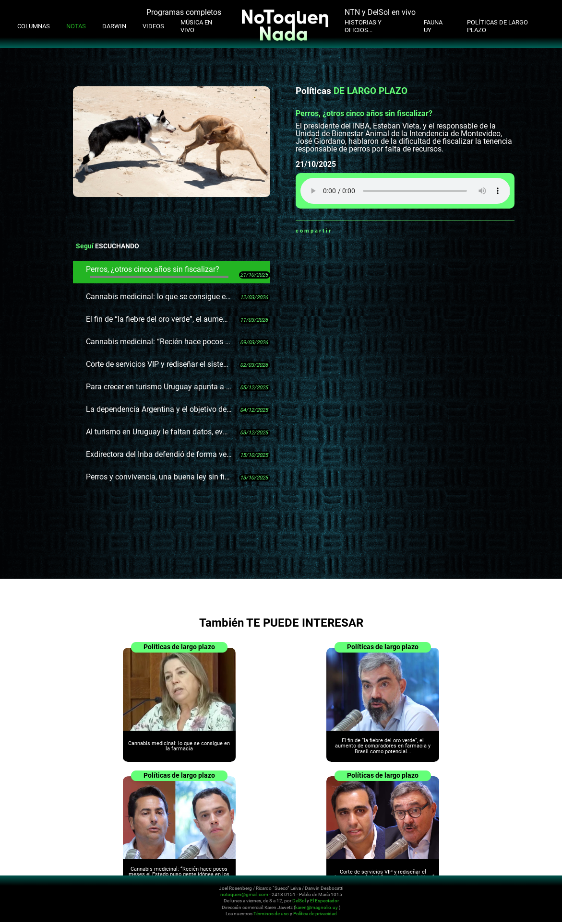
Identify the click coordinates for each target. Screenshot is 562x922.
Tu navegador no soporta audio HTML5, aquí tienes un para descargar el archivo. (405, 191)
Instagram (491, 894)
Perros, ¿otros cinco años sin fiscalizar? (157, 271)
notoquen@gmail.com (244, 894)
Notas (76, 26)
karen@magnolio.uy (316, 907)
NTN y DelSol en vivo (380, 12)
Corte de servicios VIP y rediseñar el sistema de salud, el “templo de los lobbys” (159, 364)
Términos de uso (271, 914)
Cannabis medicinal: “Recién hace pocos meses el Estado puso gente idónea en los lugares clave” (159, 341)
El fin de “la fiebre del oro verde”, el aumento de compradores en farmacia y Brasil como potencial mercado (159, 319)
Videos (153, 26)
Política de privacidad (315, 914)
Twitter (363, 230)
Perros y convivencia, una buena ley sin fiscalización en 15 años (159, 476)
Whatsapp (339, 230)
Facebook (351, 230)
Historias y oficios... (363, 26)
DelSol (299, 901)
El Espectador (324, 901)
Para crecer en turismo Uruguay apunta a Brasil (159, 386)
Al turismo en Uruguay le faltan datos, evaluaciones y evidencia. (159, 431)
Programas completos (183, 12)
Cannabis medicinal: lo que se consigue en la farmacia (159, 296)
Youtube (503, 894)
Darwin (114, 26)
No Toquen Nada (65, 899)
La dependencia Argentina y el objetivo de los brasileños (159, 409)
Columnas (33, 26)
